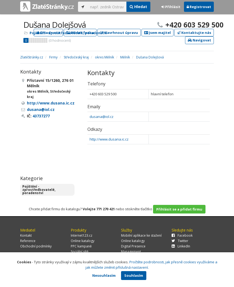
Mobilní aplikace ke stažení (141, 235)
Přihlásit (170, 6)
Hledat (138, 6)
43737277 (41, 115)
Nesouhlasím (104, 275)
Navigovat (199, 40)
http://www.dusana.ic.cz (109, 139)
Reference (28, 241)
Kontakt (26, 235)
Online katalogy (82, 241)
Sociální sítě (79, 251)
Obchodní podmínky (36, 246)
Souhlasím (133, 275)
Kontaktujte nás (194, 32)
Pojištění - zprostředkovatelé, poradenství (68, 32)
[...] (107, 7)
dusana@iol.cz (102, 116)
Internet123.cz (81, 235)
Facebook (182, 235)
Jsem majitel (157, 32)
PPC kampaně (81, 246)
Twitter (180, 241)
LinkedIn (181, 246)
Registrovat (199, 6)
